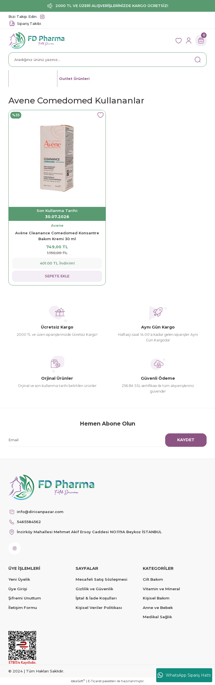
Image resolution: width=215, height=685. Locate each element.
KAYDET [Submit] (186, 439)
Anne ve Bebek (158, 607)
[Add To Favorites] (100, 115)
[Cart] (201, 40)
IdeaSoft (78, 681)
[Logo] (36, 40)
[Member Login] (188, 40)
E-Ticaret (95, 681)
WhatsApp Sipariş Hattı (184, 675)
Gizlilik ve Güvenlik (94, 589)
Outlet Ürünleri (75, 78)
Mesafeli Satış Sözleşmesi (101, 579)
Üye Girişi (17, 589)
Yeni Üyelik (19, 579)
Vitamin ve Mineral (161, 589)
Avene (57, 225)
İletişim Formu (22, 607)
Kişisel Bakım (156, 598)
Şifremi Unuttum (24, 598)
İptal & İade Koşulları (96, 598)
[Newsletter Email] (104, 440)
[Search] (107, 59)
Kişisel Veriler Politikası (99, 607)
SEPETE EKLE (57, 276)
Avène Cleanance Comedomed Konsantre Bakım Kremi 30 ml (57, 236)
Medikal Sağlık (157, 617)
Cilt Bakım (153, 579)
